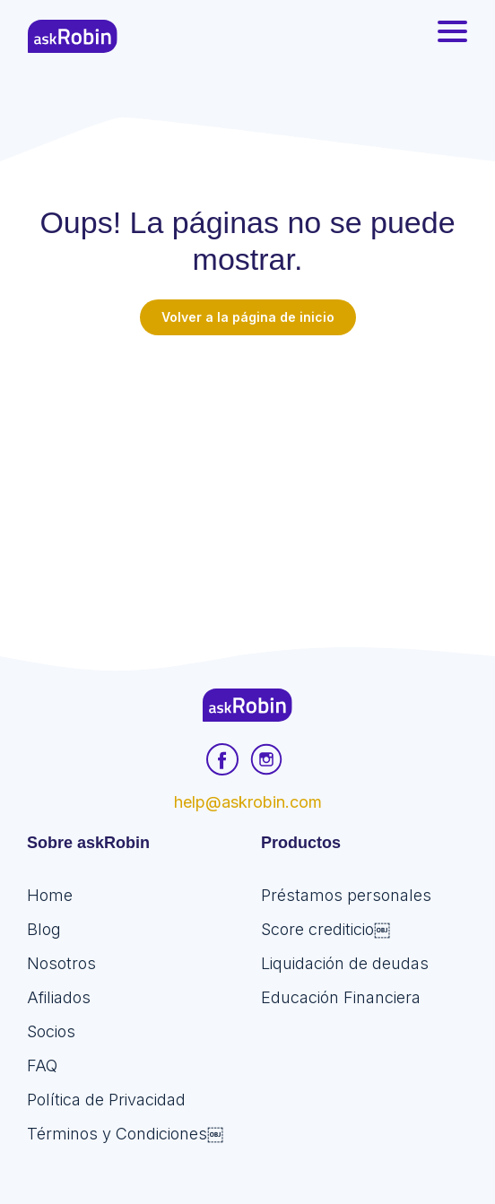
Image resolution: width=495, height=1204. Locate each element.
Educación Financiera (341, 997)
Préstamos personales (346, 895)
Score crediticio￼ (325, 929)
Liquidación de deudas (345, 963)
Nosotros (61, 963)
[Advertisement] (247, 469)
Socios (51, 1031)
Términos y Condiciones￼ (125, 1133)
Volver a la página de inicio (247, 317)
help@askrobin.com (248, 802)
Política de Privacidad (106, 1099)
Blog (44, 929)
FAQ (42, 1065)
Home (50, 895)
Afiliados (59, 997)
